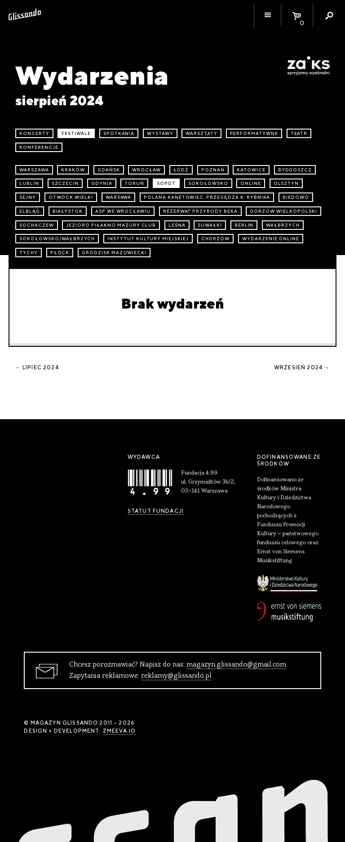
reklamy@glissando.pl (176, 676)
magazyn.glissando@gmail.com (236, 664)
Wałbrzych (283, 225)
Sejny (27, 197)
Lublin (29, 183)
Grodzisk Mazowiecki (114, 252)
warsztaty (201, 133)
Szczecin (65, 183)
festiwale (76, 133)
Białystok (68, 211)
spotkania (119, 133)
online (250, 183)
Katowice (251, 169)
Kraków (73, 169)
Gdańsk (108, 169)
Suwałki (210, 225)
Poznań (213, 169)
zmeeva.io (119, 731)
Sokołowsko (208, 183)
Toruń (134, 183)
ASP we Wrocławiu (122, 211)
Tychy (28, 252)
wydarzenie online (270, 238)
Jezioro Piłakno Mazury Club (111, 225)
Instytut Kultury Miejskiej (148, 238)
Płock (60, 252)
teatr (299, 133)
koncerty (34, 133)
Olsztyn (286, 183)
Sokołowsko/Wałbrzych (57, 238)
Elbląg (29, 211)
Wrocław (146, 169)
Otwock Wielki (71, 197)
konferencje (38, 147)
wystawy (160, 133)
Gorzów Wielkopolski (283, 211)
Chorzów (215, 238)
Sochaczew (36, 225)
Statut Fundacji (156, 511)
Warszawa (34, 169)
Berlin (244, 225)
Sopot (166, 183)
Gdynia (101, 183)
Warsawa (119, 197)
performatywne (254, 133)
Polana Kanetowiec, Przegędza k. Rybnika (207, 197)
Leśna (177, 225)
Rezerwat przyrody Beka (200, 211)
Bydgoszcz (295, 169)
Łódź (181, 169)
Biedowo (296, 197)
